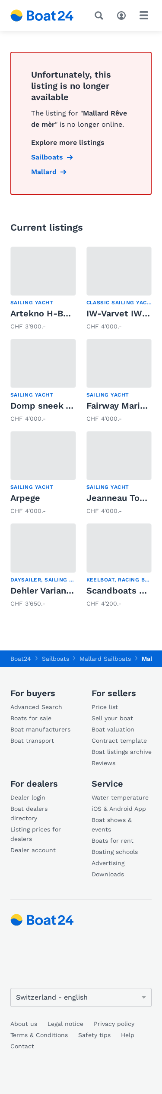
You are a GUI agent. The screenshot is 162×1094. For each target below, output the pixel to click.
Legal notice (65, 1023)
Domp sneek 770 (46, 405)
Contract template (119, 740)
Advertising (108, 863)
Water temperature (120, 797)
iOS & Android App (119, 808)
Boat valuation (113, 729)
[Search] (100, 15)
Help (127, 1034)
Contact (22, 1046)
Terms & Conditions (39, 1034)
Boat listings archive (122, 751)
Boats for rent (112, 840)
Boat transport (32, 740)
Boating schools (115, 851)
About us (23, 1023)
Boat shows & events (112, 824)
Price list (105, 706)
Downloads (108, 874)
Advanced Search (36, 706)
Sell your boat (112, 718)
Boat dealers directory (29, 813)
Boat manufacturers (40, 729)
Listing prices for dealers (35, 834)
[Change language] (81, 997)
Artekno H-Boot (43, 313)
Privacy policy (114, 1023)
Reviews (103, 763)
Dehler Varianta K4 (49, 590)
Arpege (25, 498)
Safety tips (94, 1034)
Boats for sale (30, 718)
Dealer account (33, 850)
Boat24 (20, 658)
